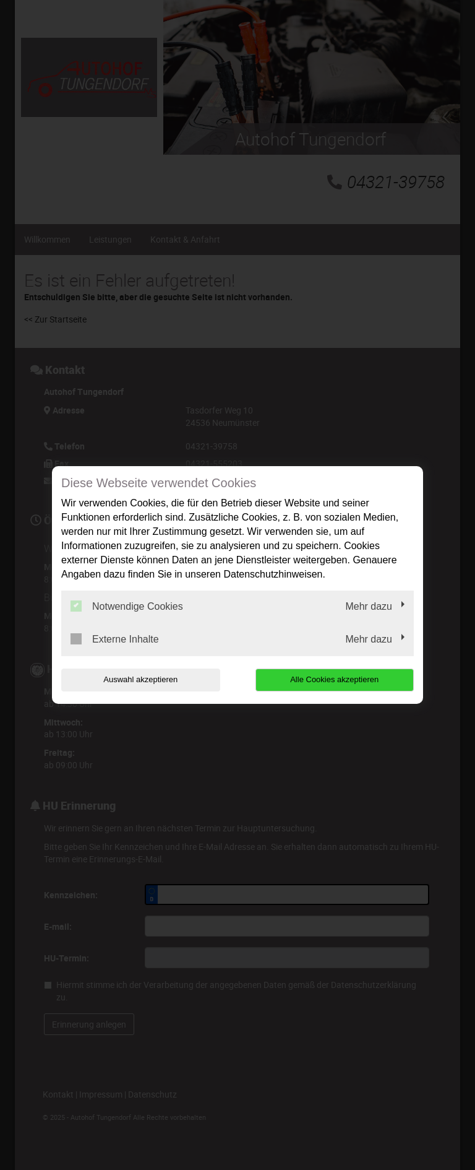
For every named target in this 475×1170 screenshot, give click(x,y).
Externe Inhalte (115, 638)
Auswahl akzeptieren (140, 679)
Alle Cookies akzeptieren (334, 679)
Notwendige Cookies (127, 606)
